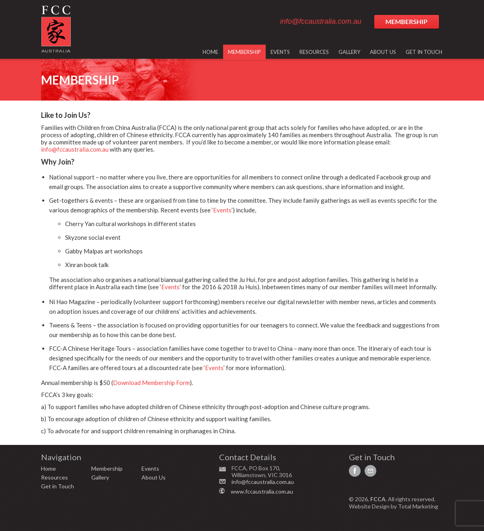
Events (222, 210)
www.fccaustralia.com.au (262, 491)
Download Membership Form (151, 382)
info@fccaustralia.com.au (320, 21)
